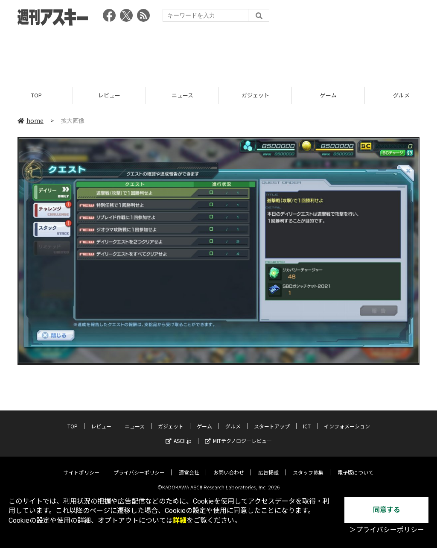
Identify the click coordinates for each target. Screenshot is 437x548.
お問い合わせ (228, 465)
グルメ (233, 419)
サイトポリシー (81, 465)
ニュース (182, 95)
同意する (386, 510)
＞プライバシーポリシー (386, 530)
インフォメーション (347, 419)
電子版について (355, 465)
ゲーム (328, 95)
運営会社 (189, 465)
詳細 (179, 520)
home (30, 120)
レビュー (109, 95)
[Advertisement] (218, 53)
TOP (36, 95)
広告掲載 (268, 465)
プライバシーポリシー (139, 465)
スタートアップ (272, 419)
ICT (307, 419)
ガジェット (255, 95)
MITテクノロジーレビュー (238, 434)
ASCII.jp (179, 434)
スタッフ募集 (308, 465)
